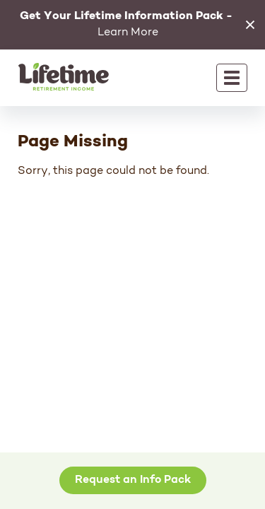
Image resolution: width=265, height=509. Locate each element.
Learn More (126, 24)
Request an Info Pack (133, 480)
